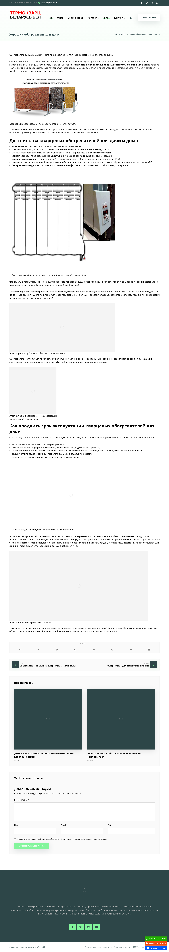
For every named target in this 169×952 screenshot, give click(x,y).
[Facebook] (141, 3)
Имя (17, 825)
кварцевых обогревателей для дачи (48, 631)
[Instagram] (151, 3)
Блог (18, 760)
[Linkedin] (157, 3)
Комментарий (21, 800)
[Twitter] (146, 3)
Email (64, 825)
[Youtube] (96, 927)
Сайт (110, 825)
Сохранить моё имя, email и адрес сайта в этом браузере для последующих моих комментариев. (62, 839)
